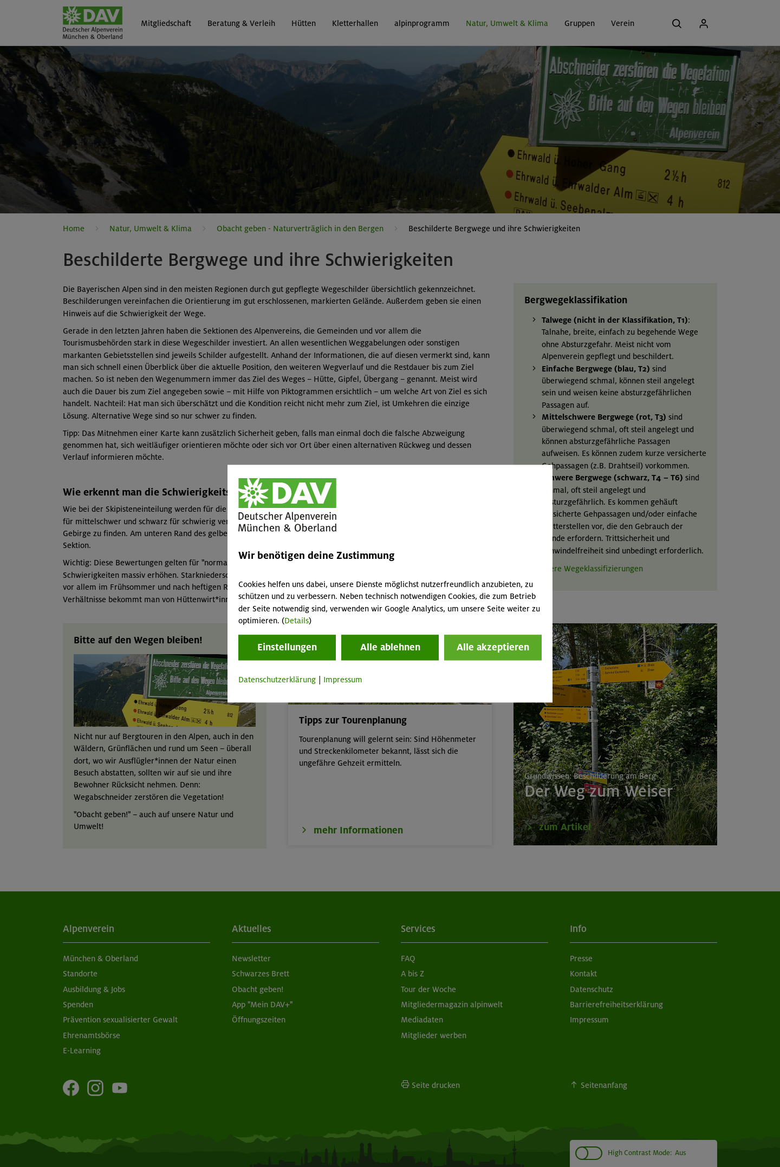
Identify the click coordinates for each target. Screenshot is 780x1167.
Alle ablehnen (390, 648)
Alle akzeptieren (493, 648)
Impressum (342, 680)
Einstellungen (287, 648)
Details (296, 620)
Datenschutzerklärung (277, 680)
